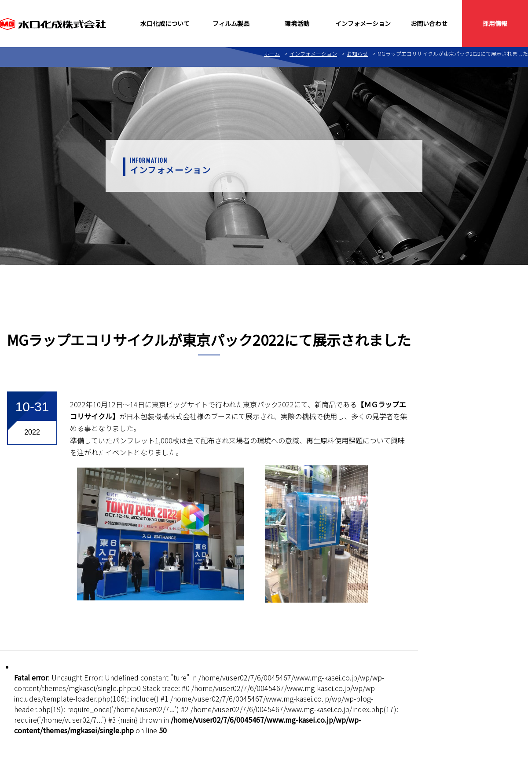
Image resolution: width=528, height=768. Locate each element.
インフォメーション (363, 23)
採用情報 (495, 23)
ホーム (272, 53)
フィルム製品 (231, 23)
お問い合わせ (429, 23)
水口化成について (165, 23)
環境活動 (297, 23)
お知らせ (357, 53)
